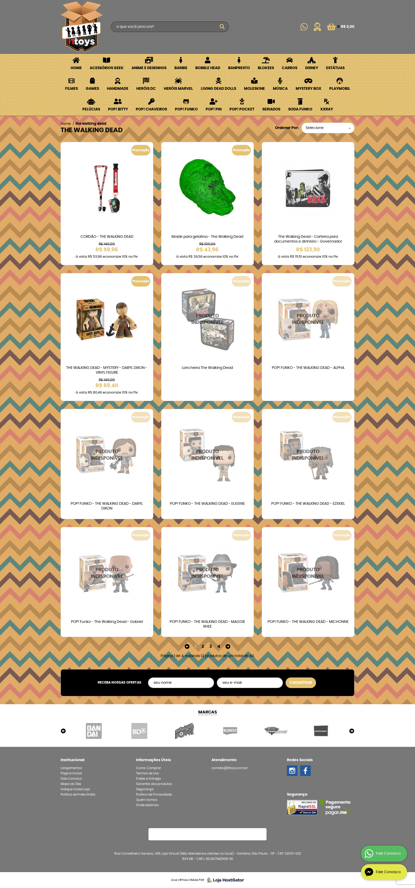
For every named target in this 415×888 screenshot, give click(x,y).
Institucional (72, 760)
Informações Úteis (153, 760)
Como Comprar (148, 768)
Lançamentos (71, 768)
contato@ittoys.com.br (229, 768)
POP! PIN (214, 109)
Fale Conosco (71, 778)
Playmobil (339, 89)
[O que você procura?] (222, 26)
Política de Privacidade (154, 794)
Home (76, 68)
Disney (311, 68)
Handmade (117, 89)
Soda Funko (300, 109)
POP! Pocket (241, 109)
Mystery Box (308, 89)
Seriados (271, 109)
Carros (289, 68)
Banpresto (239, 68)
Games (92, 89)
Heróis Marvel (178, 89)
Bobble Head (207, 68)
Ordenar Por (286, 128)
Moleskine (254, 89)
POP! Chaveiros (151, 109)
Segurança (145, 789)
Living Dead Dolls (218, 89)
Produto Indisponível (207, 319)
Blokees (266, 68)
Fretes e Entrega (148, 778)
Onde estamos (147, 805)
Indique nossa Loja (75, 789)
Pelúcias (91, 109)
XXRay (326, 109)
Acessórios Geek (107, 68)
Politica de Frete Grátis (78, 794)
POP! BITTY (118, 109)
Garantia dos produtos (154, 784)
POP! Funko (186, 109)
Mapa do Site (71, 784)
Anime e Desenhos (149, 68)
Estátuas (335, 68)
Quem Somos (146, 799)
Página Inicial (71, 773)
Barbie (180, 68)
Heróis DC (146, 89)
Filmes (71, 89)
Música (280, 89)
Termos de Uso (147, 773)
